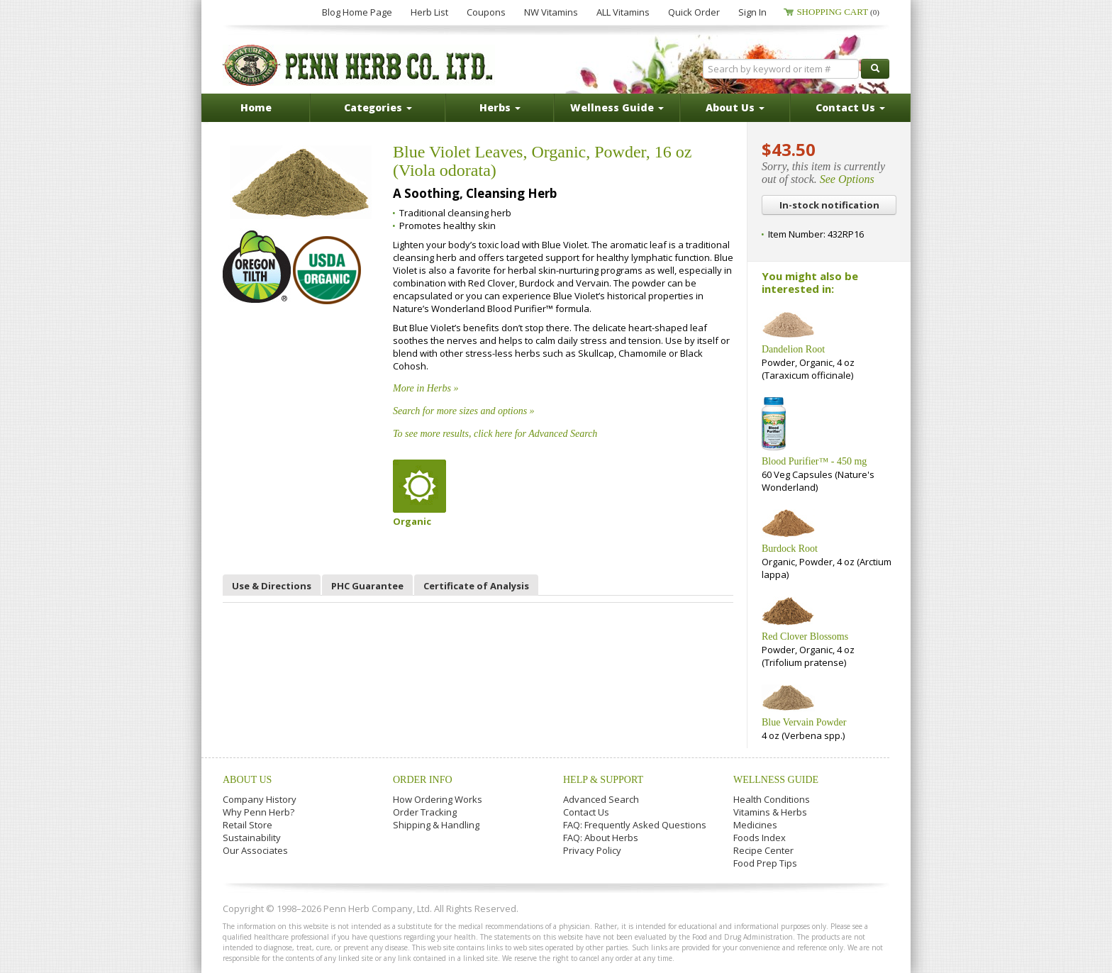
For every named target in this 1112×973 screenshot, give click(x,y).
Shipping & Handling (436, 824)
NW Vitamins (551, 12)
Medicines (755, 824)
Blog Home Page (357, 12)
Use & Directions (271, 585)
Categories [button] (378, 107)
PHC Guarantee (367, 585)
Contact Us (586, 812)
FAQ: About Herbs (600, 837)
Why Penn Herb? (258, 812)
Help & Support (603, 779)
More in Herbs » (425, 388)
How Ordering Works (437, 799)
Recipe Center (763, 850)
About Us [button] (735, 107)
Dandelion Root (793, 349)
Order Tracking (425, 812)
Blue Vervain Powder (804, 722)
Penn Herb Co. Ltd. (359, 65)
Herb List (429, 12)
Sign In (752, 12)
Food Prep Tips (765, 863)
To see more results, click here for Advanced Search (495, 433)
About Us (247, 779)
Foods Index (759, 837)
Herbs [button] (500, 107)
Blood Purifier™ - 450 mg (814, 461)
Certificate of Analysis (476, 585)
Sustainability (252, 837)
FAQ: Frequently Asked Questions (634, 824)
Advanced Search (601, 799)
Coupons (486, 12)
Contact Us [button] (850, 107)
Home (256, 107)
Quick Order (694, 12)
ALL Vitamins (623, 12)
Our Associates (255, 850)
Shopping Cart (837, 11)
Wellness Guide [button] (617, 107)
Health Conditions (771, 799)
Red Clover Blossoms (805, 636)
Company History (259, 799)
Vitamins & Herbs (770, 812)
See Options (847, 179)
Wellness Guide (775, 779)
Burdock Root (790, 548)
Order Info (422, 779)
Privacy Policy (592, 850)
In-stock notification (829, 205)
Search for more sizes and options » (464, 411)
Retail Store (247, 824)
